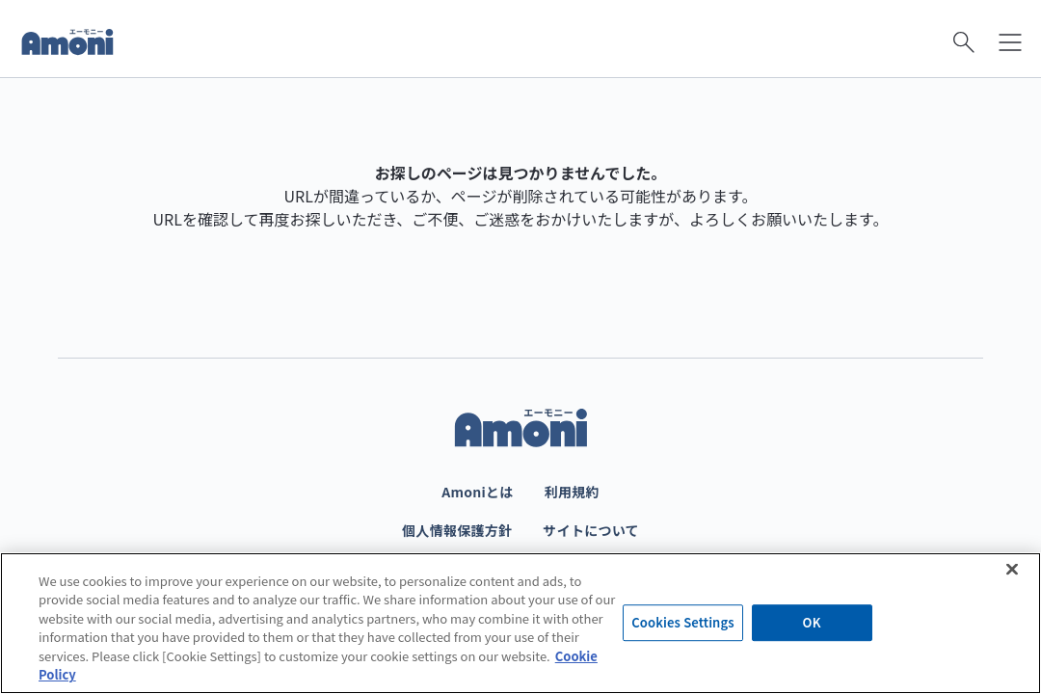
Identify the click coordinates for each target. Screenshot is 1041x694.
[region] (520, 623)
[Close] (1012, 568)
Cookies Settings (682, 623)
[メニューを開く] (1010, 42)
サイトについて (591, 530)
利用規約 (572, 491)
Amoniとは (477, 491)
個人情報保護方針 (457, 530)
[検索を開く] (964, 42)
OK (812, 623)
